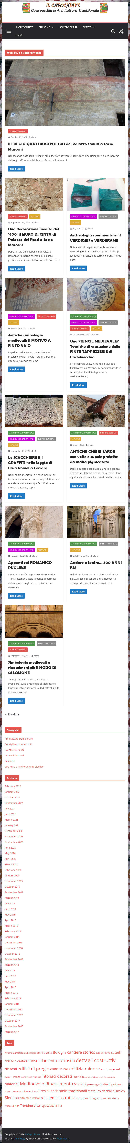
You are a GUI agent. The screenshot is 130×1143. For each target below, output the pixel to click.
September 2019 (14, 892)
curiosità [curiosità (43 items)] (66, 1060)
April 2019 (10, 920)
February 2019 (13, 931)
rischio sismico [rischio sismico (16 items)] (113, 1091)
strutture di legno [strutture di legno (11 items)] (87, 1098)
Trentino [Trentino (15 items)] (26, 1105)
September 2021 (14, 803)
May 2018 (10, 981)
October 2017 (12, 1020)
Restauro (35, 216)
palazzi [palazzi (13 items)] (105, 1084)
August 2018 (12, 964)
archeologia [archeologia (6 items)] (30, 1052)
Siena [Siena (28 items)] (10, 1097)
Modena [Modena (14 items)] (80, 1084)
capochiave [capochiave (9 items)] (103, 1053)
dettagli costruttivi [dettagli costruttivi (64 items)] (96, 1060)
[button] (52, 27)
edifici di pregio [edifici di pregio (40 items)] (33, 1069)
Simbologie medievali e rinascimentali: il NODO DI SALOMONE (32, 667)
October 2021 (12, 797)
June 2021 (10, 814)
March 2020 (11, 864)
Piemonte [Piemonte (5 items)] (17, 1091)
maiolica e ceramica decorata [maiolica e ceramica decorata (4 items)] (102, 1077)
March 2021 (11, 819)
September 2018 (14, 959)
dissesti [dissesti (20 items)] (11, 1068)
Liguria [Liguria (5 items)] (85, 1077)
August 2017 (12, 1031)
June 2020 (10, 847)
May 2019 (10, 914)
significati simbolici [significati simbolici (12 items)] (29, 1098)
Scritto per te (68, 27)
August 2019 (12, 897)
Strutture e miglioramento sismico (24, 766)
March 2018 (11, 992)
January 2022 (12, 791)
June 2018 (10, 976)
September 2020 (14, 842)
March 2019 (11, 925)
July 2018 (10, 970)
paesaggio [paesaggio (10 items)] (93, 1084)
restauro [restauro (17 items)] (94, 1091)
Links (19, 35)
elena (33, 137)
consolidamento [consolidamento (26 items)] (42, 1060)
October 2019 (12, 886)
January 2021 (12, 825)
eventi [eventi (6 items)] (8, 1076)
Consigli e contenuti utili (83, 216)
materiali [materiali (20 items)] (12, 1083)
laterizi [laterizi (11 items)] (77, 1077)
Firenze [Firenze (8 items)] (16, 1076)
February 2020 (13, 870)
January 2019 (12, 937)
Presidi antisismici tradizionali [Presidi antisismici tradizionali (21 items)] (62, 1090)
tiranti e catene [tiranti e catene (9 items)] (109, 1098)
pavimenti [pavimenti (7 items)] (116, 1084)
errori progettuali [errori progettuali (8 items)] (111, 1069)
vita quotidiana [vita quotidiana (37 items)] (48, 1105)
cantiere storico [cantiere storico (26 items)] (81, 1052)
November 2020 (14, 836)
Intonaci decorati (17, 131)
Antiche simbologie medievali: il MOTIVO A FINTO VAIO (29, 340)
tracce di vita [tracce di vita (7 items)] (12, 1105)
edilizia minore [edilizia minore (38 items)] (84, 1069)
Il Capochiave (24, 27)
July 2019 (10, 903)
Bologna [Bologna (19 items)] (60, 1052)
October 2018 (12, 953)
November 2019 (14, 881)
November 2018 (14, 948)
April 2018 (10, 987)
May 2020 (10, 853)
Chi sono (44, 27)
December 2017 (14, 1009)
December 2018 (14, 942)
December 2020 (14, 830)
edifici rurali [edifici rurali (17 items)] (59, 1069)
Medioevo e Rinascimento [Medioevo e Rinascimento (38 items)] (46, 1084)
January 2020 (12, 875)
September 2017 (14, 1026)
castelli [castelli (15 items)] (116, 1052)
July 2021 (10, 808)
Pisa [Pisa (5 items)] (36, 1091)
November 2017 (14, 1015)
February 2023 (13, 786)
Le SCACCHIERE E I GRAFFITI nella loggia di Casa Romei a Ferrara (30, 462)
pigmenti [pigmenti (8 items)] (28, 1091)
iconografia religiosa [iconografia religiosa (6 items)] (31, 1076)
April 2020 (10, 858)
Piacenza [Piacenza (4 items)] (8, 1091)
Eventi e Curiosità (108, 216)
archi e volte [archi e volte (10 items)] (44, 1053)
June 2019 (10, 909)
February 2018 (13, 998)
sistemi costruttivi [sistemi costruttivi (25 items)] (59, 1097)
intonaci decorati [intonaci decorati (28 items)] (57, 1076)
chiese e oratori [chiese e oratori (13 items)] (16, 1061)
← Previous (12, 714)
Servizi (87, 27)
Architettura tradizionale (83, 316)
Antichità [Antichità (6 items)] (9, 1052)
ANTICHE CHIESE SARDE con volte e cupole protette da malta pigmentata (94, 456)
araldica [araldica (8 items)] (19, 1052)
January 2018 (12, 1003)
